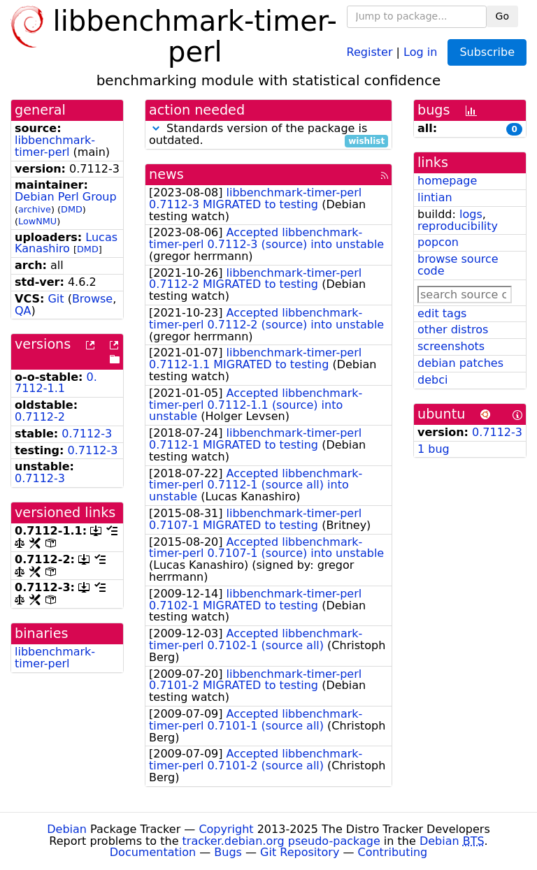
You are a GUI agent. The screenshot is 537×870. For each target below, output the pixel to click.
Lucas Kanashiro (66, 243)
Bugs (228, 852)
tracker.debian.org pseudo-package (281, 841)
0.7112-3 (87, 433)
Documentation (153, 852)
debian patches (460, 363)
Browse (92, 298)
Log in (420, 51)
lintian (434, 197)
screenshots (451, 346)
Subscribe (487, 52)
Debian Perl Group (66, 196)
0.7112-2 (40, 416)
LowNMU (37, 221)
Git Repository (299, 852)
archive (34, 209)
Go (502, 16)
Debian (67, 829)
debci (432, 379)
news (166, 174)
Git (56, 298)
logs (470, 214)
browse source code (458, 264)
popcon (438, 242)
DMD (72, 209)
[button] (155, 128)
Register (370, 51)
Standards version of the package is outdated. (268, 135)
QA (23, 310)
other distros (452, 329)
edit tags (441, 313)
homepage (447, 180)
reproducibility (457, 226)
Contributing (393, 852)
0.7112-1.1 (56, 383)
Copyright (226, 829)
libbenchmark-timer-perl (55, 146)
